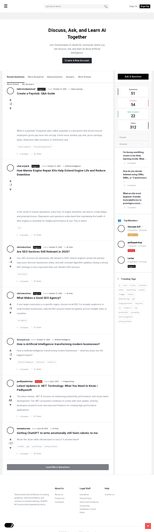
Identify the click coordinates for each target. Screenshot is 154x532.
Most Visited (84, 70)
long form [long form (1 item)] (139, 297)
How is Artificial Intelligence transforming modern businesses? (58, 337)
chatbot (21, 440)
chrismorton (24, 240)
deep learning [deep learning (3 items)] (124, 292)
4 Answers (129, 156)
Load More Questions (58, 460)
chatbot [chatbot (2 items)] (142, 283)
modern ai (52, 355)
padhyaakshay (25, 375)
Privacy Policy (85, 492)
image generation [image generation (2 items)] (125, 297)
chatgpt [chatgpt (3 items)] (122, 287)
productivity (37, 440)
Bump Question (54, 70)
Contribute (59, 495)
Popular (123, 131)
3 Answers (129, 201)
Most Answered (36, 70)
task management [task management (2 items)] (126, 310)
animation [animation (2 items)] (142, 278)
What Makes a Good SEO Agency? (39, 291)
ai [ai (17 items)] (119, 278)
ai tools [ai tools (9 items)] (133, 278)
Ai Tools (70, 240)
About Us (59, 488)
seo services (22, 267)
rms (19, 221)
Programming (68, 375)
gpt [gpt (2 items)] (133, 292)
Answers (70, 70)
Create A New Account (77, 54)
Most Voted (13, 77)
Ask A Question (133, 70)
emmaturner (24, 422)
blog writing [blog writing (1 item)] (131, 283)
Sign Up (145, 6)
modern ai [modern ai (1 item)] (128, 301)
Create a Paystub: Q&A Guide (36, 87)
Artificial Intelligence (73, 159)
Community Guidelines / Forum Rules (88, 502)
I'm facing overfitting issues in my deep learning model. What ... (134, 148)
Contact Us (59, 492)
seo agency (22, 313)
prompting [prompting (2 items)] (135, 306)
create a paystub (24, 140)
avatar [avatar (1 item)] (121, 283)
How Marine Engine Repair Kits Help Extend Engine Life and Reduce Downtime (61, 166)
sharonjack (23, 159)
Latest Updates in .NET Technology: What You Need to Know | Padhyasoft (57, 381)
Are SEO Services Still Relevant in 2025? (43, 245)
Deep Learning (76, 82)
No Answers (28, 77)
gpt (28, 440)
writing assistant (51, 440)
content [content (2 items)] (130, 287)
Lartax (131, 251)
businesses (40, 355)
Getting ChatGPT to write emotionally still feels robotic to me (57, 426)
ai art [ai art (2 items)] (125, 278)
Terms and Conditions (89, 495)
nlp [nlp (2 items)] (136, 301)
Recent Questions (16, 70)
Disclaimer (84, 488)
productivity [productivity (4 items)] (123, 306)
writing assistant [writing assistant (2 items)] (125, 315)
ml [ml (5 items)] (120, 301)
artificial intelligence (25, 355)
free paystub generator (42, 140)
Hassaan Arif (134, 220)
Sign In (133, 6)
